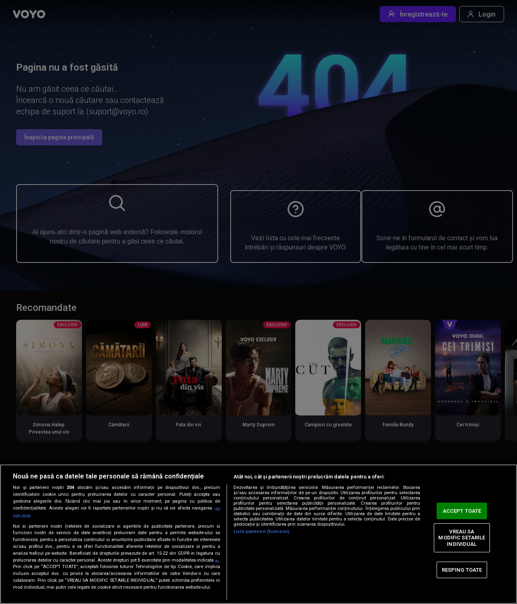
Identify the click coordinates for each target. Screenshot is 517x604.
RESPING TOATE (462, 566)
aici (17, 560)
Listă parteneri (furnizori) (261, 525)
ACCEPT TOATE (462, 507)
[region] (258, 530)
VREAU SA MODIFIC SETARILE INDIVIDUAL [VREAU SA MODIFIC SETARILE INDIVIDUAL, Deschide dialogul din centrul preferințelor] (461, 534)
